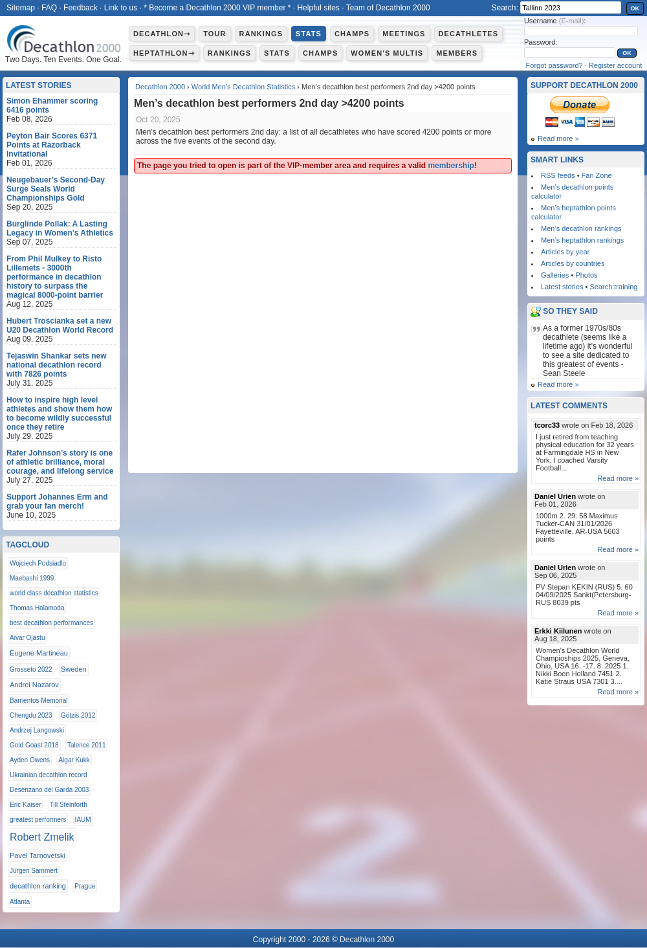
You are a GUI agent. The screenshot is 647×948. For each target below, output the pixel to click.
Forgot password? (554, 65)
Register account (615, 65)
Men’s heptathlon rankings (582, 240)
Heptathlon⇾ (164, 53)
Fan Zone (597, 175)
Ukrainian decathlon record (48, 774)
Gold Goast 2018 (34, 745)
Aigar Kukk (73, 760)
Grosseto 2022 (31, 669)
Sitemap (20, 7)
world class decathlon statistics (54, 593)
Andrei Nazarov (34, 685)
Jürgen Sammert (34, 870)
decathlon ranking (38, 886)
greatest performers (38, 819)
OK (635, 8)
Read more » (558, 138)
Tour (214, 34)
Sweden (74, 669)
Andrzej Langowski (37, 730)
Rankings (261, 34)
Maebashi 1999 (32, 578)
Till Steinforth (68, 804)
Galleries (555, 275)
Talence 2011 (86, 745)
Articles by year (565, 252)
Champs (351, 34)
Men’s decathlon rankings (581, 228)
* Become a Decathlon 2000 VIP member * (217, 7)
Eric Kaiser (25, 804)
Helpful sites (318, 7)
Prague (84, 886)
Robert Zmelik (42, 837)
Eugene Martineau (39, 653)
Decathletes (469, 34)
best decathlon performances (51, 622)
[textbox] (570, 7)
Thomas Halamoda (37, 608)
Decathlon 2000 (160, 87)
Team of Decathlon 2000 (388, 7)
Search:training (613, 287)
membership (451, 165)
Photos (586, 275)
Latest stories (562, 287)
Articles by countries (572, 263)
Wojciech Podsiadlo (38, 563)
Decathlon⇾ (161, 34)
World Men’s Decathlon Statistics (243, 87)
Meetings (403, 34)
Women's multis (387, 53)
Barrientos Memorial (38, 700)
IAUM (83, 819)
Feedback (80, 7)
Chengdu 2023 (31, 715)
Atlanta (20, 901)
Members (456, 53)
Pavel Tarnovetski (37, 855)
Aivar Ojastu (27, 637)
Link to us (120, 7)
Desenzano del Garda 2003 (49, 789)
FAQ (49, 7)
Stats (309, 34)
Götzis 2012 (78, 715)
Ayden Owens (30, 760)
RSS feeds (558, 175)
